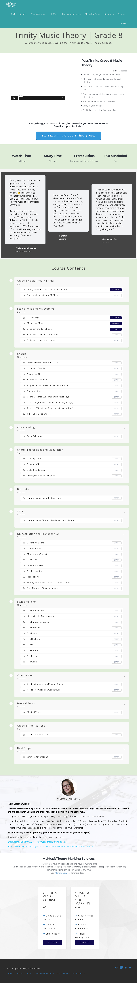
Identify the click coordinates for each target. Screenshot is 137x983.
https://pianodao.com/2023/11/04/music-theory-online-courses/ (38, 842)
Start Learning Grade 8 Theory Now (68, 135)
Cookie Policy (79, 973)
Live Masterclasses (71, 14)
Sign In (123, 23)
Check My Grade (92, 14)
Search (121, 14)
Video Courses (39, 14)
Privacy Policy (63, 973)
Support (109, 14)
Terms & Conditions (45, 973)
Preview (115, 290)
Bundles (23, 14)
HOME (13, 14)
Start (116, 295)
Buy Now (52, 942)
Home (11, 973)
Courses (20, 973)
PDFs (54, 14)
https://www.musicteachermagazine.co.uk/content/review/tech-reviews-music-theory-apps (50, 846)
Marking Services (63, 872)
